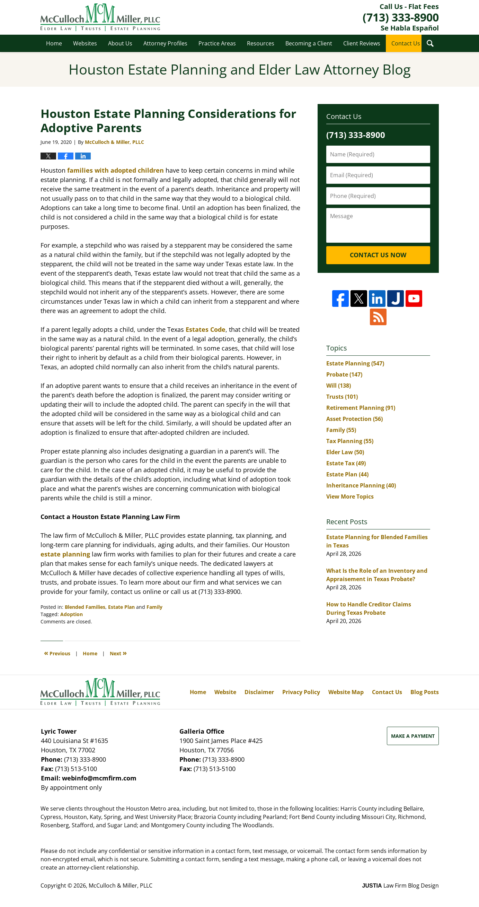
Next (118, 652)
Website (225, 692)
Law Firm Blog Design (400, 885)
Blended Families (85, 607)
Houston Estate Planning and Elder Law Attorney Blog (100, 17)
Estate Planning (355, 363)
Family (154, 607)
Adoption (71, 614)
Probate (344, 374)
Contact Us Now (378, 255)
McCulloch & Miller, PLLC (120, 885)
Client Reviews (361, 43)
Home (54, 43)
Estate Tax (346, 463)
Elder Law (345, 452)
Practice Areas (217, 43)
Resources (260, 43)
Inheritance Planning (361, 485)
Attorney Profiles (165, 43)
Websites (85, 43)
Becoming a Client (308, 43)
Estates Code (205, 329)
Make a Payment (413, 736)
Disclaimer (259, 692)
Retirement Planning (360, 408)
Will (338, 385)
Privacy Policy (301, 692)
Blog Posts (424, 692)
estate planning (65, 554)
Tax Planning (349, 441)
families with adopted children (115, 170)
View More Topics (350, 496)
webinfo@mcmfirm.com (99, 778)
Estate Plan (121, 607)
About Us (120, 43)
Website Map (346, 692)
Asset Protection (354, 419)
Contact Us (405, 43)
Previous (57, 652)
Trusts (342, 396)
